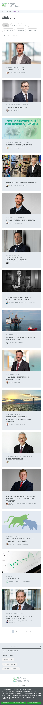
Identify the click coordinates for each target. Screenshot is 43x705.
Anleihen (21, 30)
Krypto (14, 35)
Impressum (21, 685)
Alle (5, 25)
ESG (5, 35)
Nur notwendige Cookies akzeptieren (13, 702)
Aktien (25, 25)
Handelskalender (11, 668)
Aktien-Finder (9, 664)
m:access (8, 659)
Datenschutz (6, 699)
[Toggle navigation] (39, 5)
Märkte (14, 25)
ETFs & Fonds (8, 30)
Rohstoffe (32, 30)
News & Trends (6, 11)
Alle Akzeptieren (34, 702)
